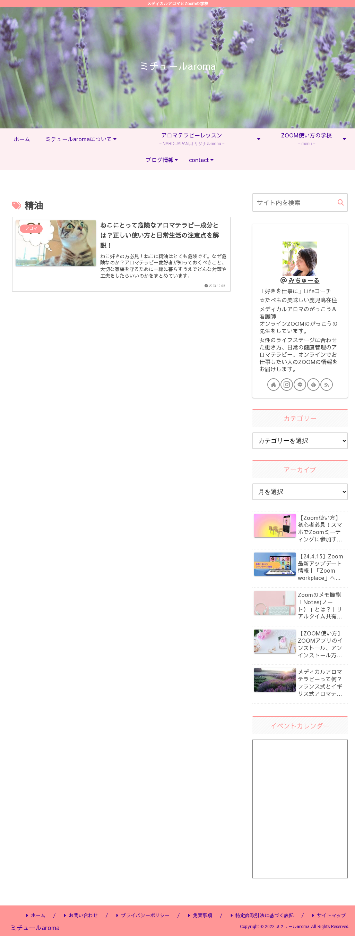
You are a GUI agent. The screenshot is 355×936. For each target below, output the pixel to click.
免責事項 (200, 915)
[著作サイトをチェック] (273, 384)
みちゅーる (304, 280)
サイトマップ (329, 915)
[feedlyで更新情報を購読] (313, 384)
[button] (341, 202)
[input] (299, 202)
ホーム (35, 915)
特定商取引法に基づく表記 (262, 915)
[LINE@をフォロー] (300, 384)
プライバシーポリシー (143, 915)
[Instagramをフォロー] (286, 384)
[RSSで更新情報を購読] (326, 384)
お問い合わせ (80, 915)
